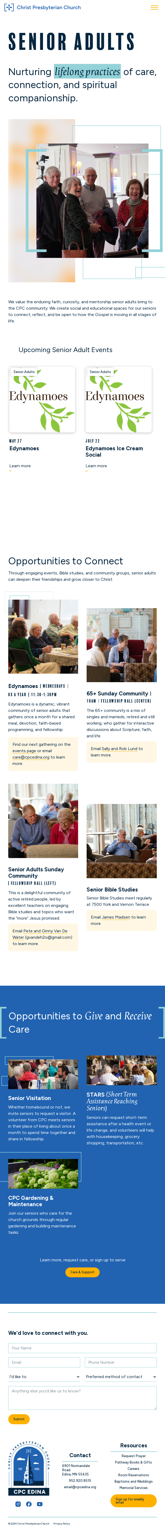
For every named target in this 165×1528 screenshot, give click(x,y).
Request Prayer (134, 1456)
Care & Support (82, 1272)
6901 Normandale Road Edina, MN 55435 (76, 1470)
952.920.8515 (80, 1481)
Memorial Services (134, 1488)
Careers (133, 1469)
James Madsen (116, 917)
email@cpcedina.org (80, 1487)
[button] (154, 7)
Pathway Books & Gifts (133, 1462)
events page (24, 750)
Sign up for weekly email (130, 1500)
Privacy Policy (61, 1523)
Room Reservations (133, 1475)
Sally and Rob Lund (119, 748)
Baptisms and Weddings (134, 1481)
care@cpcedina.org (30, 757)
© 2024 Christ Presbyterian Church (28, 1523)
